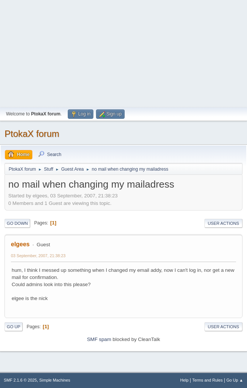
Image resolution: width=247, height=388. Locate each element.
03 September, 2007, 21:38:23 (38, 255)
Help (184, 380)
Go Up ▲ (234, 380)
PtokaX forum (32, 134)
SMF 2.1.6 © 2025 (20, 380)
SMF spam (99, 339)
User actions (223, 223)
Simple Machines (54, 380)
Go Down (17, 223)
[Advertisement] (123, 52)
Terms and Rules (207, 380)
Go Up (13, 326)
